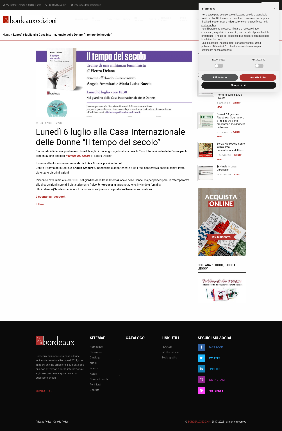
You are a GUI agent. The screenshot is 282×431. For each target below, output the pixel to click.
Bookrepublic (169, 357)
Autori (153, 19)
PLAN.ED (167, 346)
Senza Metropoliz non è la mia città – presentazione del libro (231, 147)
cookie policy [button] (208, 25)
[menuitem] (81, 19)
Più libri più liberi (171, 352)
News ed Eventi (166, 19)
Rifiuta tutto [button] (220, 77)
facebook (210, 347)
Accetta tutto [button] (258, 77)
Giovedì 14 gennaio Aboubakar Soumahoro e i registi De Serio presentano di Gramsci (231, 121)
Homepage (81, 19)
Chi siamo (96, 19)
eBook (126, 19)
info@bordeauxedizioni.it (85, 5)
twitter (209, 358)
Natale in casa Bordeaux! (226, 168)
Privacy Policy (43, 421)
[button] (274, 9)
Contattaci (44, 391)
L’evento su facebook (50, 196)
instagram (211, 379)
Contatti (94, 390)
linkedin (209, 368)
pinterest (210, 390)
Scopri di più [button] (239, 85)
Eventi (236, 103)
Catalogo (113, 19)
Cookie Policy (60, 421)
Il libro (40, 204)
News (59, 123)
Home (6, 34)
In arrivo (138, 19)
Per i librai (184, 19)
